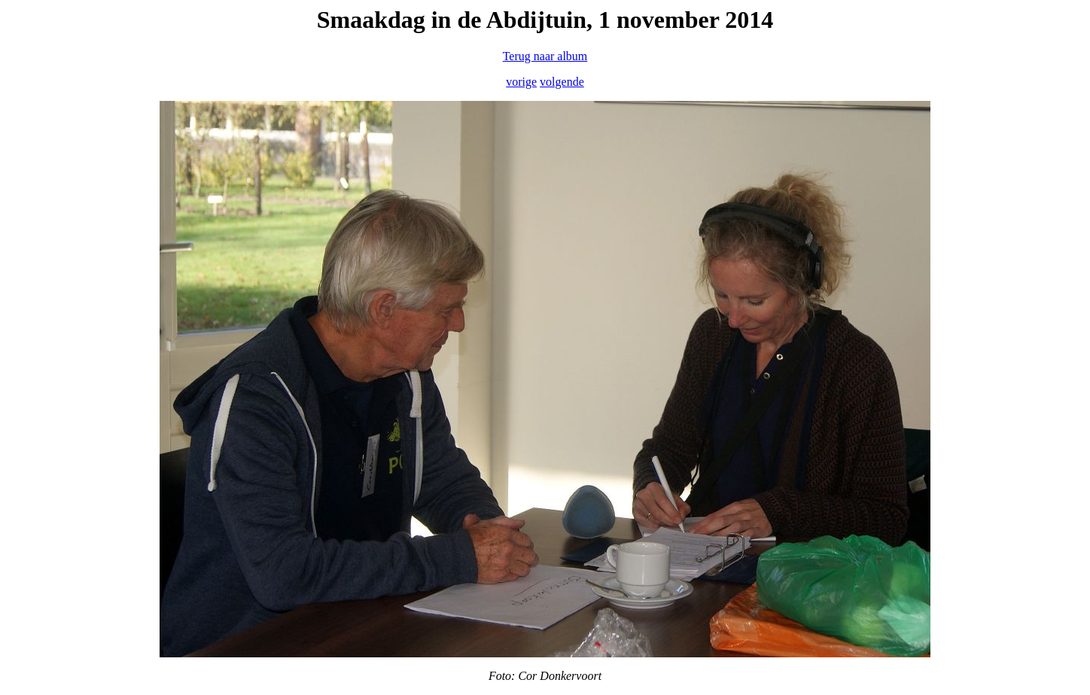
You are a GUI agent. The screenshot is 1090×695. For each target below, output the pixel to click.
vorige (521, 81)
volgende (562, 81)
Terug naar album (545, 56)
